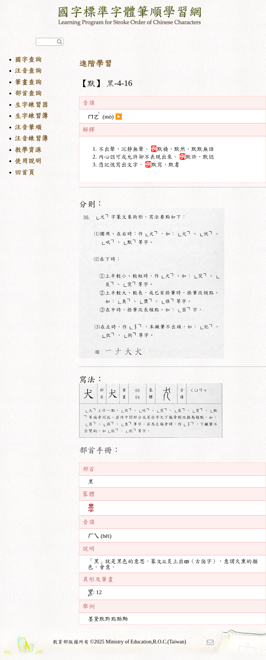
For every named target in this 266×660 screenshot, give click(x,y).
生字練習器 (31, 104)
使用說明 (28, 161)
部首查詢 (28, 93)
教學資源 (28, 150)
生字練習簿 (31, 116)
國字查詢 (28, 59)
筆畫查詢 (28, 82)
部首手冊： (100, 450)
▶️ (118, 117)
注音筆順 (28, 127)
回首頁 (25, 172)
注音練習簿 (31, 138)
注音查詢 (28, 70)
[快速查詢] (49, 42)
